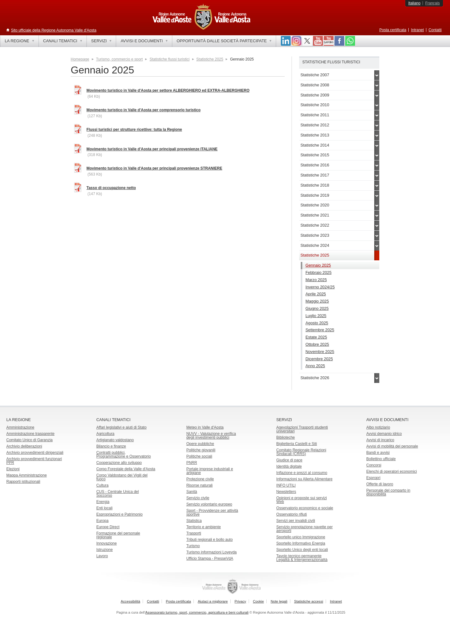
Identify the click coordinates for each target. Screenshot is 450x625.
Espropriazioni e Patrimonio (119, 514)
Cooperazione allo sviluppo (119, 462)
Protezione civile (200, 479)
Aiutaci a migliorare (213, 601)
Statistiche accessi (308, 601)
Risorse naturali (199, 485)
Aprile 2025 (315, 294)
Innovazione (106, 543)
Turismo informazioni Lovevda (211, 552)
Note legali (279, 601)
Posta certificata (392, 30)
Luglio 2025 (315, 315)
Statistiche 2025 (209, 59)
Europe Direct (107, 527)
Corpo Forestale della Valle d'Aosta (125, 469)
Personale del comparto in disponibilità (388, 492)
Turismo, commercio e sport (119, 59)
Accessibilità (130, 601)
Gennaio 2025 (318, 265)
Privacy (240, 601)
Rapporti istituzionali (23, 481)
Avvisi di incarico (380, 440)
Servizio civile (197, 498)
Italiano (414, 3)
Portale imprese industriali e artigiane (209, 471)
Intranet (417, 30)
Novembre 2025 (319, 351)
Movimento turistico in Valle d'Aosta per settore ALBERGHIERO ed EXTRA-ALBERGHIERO (167, 90)
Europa (102, 520)
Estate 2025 (316, 337)
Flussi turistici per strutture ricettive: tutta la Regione (134, 129)
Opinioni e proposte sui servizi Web (301, 500)
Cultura (102, 485)
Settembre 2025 (319, 329)
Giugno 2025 (317, 308)
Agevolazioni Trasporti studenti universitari (302, 429)
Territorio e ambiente (203, 527)
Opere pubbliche (200, 444)
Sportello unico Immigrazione (300, 537)
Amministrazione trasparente (30, 433)
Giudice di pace (289, 460)
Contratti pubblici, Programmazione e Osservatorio (123, 454)
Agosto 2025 (316, 323)
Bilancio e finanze (111, 446)
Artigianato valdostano (115, 440)
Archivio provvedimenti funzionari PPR (34, 461)
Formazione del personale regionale (118, 535)
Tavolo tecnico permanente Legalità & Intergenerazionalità (302, 558)
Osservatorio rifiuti (291, 514)
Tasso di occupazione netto (111, 188)
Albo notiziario (378, 427)
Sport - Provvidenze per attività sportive (212, 512)
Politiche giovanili (200, 450)
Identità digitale (289, 466)
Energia (102, 502)
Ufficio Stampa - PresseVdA (209, 558)
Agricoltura (105, 433)
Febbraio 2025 (318, 272)
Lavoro (102, 556)
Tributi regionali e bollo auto (209, 539)
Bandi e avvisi (378, 452)
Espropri (373, 478)
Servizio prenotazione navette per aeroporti (304, 529)
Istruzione (104, 549)
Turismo (193, 546)
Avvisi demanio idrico (384, 433)
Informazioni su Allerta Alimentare (304, 479)
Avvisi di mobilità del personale (392, 446)
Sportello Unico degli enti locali (302, 549)
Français (432, 3)
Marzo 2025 (316, 279)
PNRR (191, 462)
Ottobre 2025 (317, 344)
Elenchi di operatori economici (391, 471)
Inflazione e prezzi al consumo (301, 473)
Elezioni (13, 469)
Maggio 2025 (317, 301)
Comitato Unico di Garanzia (29, 440)
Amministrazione (20, 427)
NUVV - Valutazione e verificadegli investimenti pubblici (211, 435)
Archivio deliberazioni (24, 446)
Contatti (435, 30)
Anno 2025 (315, 365)
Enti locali (104, 508)
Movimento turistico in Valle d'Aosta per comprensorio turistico (143, 110)
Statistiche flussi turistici (170, 59)
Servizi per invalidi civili (295, 520)
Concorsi (373, 465)
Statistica (194, 520)
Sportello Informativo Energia (300, 543)
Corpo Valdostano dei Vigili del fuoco (121, 477)
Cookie (258, 601)
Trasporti (193, 533)
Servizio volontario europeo (209, 504)
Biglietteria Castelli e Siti (296, 444)
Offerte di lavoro (379, 484)
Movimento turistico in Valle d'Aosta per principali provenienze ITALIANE (151, 149)
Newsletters (286, 491)
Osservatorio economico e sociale (304, 508)
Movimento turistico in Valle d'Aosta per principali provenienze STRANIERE (154, 168)
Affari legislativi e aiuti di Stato (121, 427)
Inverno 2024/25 (320, 287)
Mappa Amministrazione (26, 475)
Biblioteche (285, 437)
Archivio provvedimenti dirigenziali (34, 452)
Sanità (191, 491)
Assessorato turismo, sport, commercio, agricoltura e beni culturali (196, 612)
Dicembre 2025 (319, 358)
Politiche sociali (199, 456)
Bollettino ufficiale (381, 459)
